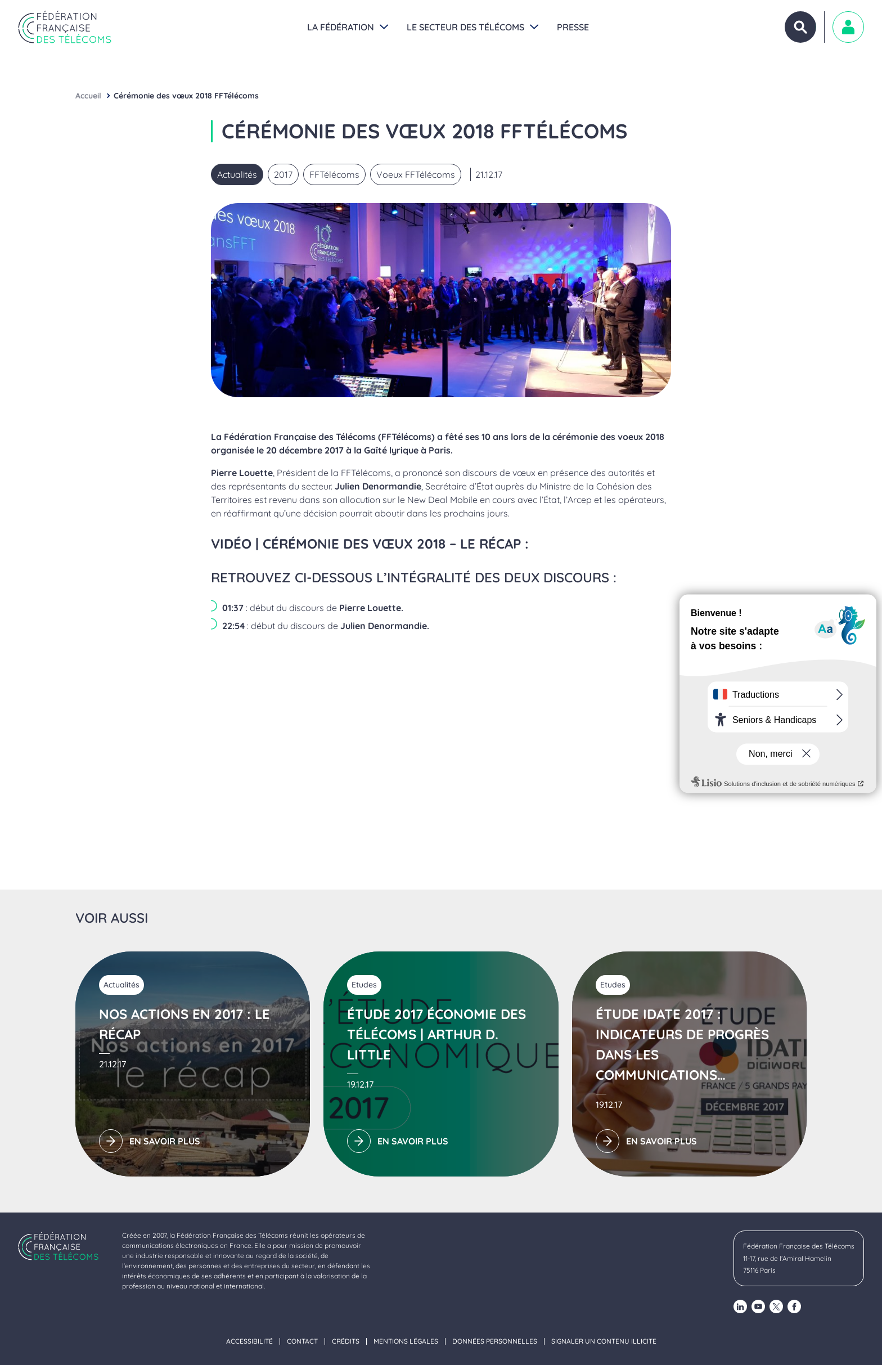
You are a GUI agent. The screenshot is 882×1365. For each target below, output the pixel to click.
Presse (573, 27)
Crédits (345, 1341)
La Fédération (340, 27)
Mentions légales (406, 1341)
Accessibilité (249, 1341)
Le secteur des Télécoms (465, 27)
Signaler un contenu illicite (603, 1341)
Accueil (88, 96)
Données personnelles (494, 1341)
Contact (302, 1341)
